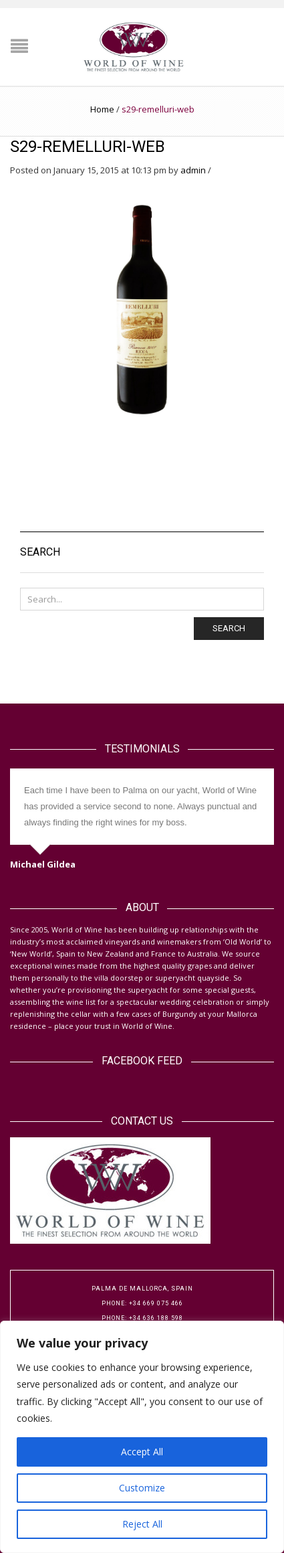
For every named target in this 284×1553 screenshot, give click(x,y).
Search (228, 628)
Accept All (142, 1451)
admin (193, 170)
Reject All (142, 1524)
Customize (142, 1487)
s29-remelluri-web (87, 146)
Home (102, 109)
